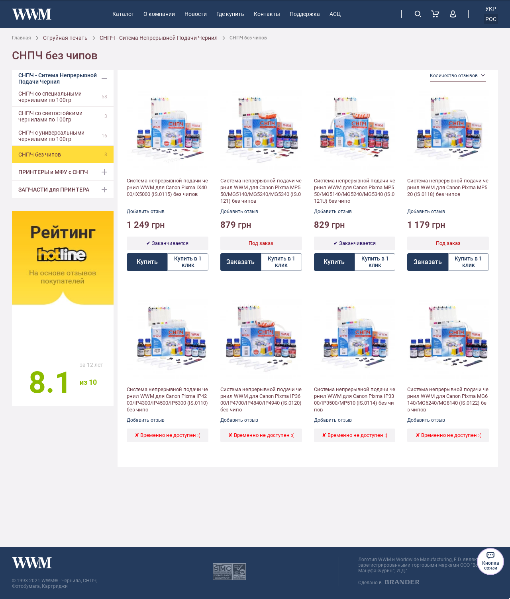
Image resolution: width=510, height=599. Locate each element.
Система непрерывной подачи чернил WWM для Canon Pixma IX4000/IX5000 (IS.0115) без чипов (167, 187)
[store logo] (31, 14)
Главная (21, 38)
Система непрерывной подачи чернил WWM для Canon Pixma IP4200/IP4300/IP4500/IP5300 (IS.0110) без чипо (167, 399)
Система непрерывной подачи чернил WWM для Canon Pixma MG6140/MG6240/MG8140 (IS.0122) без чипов (447, 399)
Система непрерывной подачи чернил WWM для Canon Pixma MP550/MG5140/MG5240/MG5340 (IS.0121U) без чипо (354, 191)
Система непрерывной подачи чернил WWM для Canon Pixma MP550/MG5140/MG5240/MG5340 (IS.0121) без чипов (261, 191)
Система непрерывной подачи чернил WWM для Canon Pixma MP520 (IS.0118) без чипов (447, 187)
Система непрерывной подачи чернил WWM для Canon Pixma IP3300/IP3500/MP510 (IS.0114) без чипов (354, 399)
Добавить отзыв (146, 211)
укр (490, 9)
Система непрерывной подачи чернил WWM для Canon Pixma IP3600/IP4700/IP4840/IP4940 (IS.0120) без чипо (261, 399)
